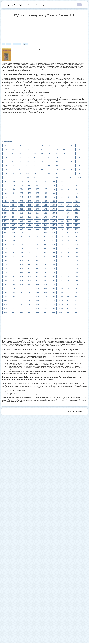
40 (35, 157)
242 (69, 233)
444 (37, 312)
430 (21, 308)
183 (5, 213)
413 (45, 300)
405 (61, 296)
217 (29, 225)
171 (69, 205)
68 (79, 165)
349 (29, 276)
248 (29, 237)
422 (37, 304)
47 (6, 161)
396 (69, 292)
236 (21, 233)
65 (57, 165)
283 (61, 249)
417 (76, 300)
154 (13, 201)
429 (13, 308)
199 (53, 217)
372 (45, 284)
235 (13, 233)
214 (5, 225)
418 (5, 304)
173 (5, 209)
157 (37, 201)
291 (45, 253)
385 (61, 288)
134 (13, 193)
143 (5, 197)
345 (76, 272)
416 (69, 300)
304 (69, 257)
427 (76, 304)
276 (5, 249)
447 (61, 312)
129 (53, 189)
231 (61, 229)
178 (45, 209)
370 (29, 284)
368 (13, 284)
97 (49, 177)
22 (71, 149)
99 (64, 177)
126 (37, 189)
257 (21, 241)
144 (13, 197)
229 (45, 229)
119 (61, 185)
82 (20, 173)
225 (13, 229)
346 (5, 276)
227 (29, 229)
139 (53, 193)
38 (20, 157)
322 (53, 265)
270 (37, 245)
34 (79, 153)
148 (45, 197)
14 (13, 149)
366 (76, 280)
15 (20, 149)
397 (76, 292)
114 (21, 185)
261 (53, 241)
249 (37, 237)
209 (45, 221)
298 (21, 257)
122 (5, 189)
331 (45, 268)
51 (35, 161)
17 (35, 149)
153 (5, 201)
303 (61, 257)
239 (45, 233)
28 (35, 153)
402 (37, 296)
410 (21, 300)
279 (29, 249)
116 (37, 185)
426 (69, 304)
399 (13, 296)
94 (27, 177)
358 (21, 280)
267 (13, 245)
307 (13, 261)
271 (45, 245)
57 (79, 161)
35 (6, 157)
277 (13, 249)
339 (29, 272)
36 (13, 157)
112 (5, 185)
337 (13, 272)
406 (69, 296)
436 (69, 308)
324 (69, 265)
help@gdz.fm (81, 639)
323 (61, 265)
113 (13, 185)
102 (5, 181)
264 (76, 241)
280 (37, 249)
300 (37, 257)
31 (57, 153)
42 (49, 157)
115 (29, 185)
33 (71, 153)
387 (76, 288)
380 (21, 288)
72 (27, 169)
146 (29, 197)
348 (21, 276)
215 (13, 225)
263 (69, 241)
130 (61, 189)
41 (42, 157)
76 (57, 169)
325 (76, 265)
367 (5, 284)
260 (45, 241)
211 (61, 221)
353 (61, 276)
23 (79, 149)
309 (29, 261)
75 (49, 169)
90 (79, 173)
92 (13, 177)
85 (42, 173)
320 (37, 265)
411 (29, 300)
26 (20, 153)
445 (45, 312)
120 (69, 185)
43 (57, 157)
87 (57, 173)
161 (69, 201)
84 (35, 173)
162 (76, 201)
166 (29, 205)
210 (53, 221)
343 (61, 272)
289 (29, 253)
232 (69, 229)
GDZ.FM (15, 5)
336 (5, 272)
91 (6, 177)
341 (45, 272)
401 (29, 296)
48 (13, 161)
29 (42, 153)
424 (53, 304)
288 (21, 253)
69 (6, 169)
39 (27, 157)
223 (76, 225)
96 (42, 177)
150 (61, 197)
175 (21, 209)
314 (69, 261)
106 (37, 181)
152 (76, 197)
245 (5, 237)
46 (79, 157)
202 (76, 217)
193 (5, 217)
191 (69, 213)
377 (5, 288)
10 (71, 145)
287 (13, 253)
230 (53, 229)
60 (20, 165)
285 (76, 249)
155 (21, 201)
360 (37, 280)
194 (13, 217)
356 (5, 280)
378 (13, 288)
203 (5, 221)
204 (13, 221)
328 (21, 268)
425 (61, 304)
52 (42, 161)
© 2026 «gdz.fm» (73, 639)
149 (53, 197)
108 (53, 181)
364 (61, 280)
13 (6, 149)
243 (76, 233)
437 (76, 308)
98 (57, 177)
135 (21, 193)
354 (69, 276)
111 (76, 181)
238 (37, 233)
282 (53, 249)
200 (61, 217)
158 (45, 201)
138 (45, 193)
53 (49, 161)
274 (69, 245)
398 (5, 296)
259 (37, 241)
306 (5, 261)
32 (64, 153)
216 (21, 225)
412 (37, 300)
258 (29, 241)
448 (69, 312)
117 (45, 185)
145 (21, 197)
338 (21, 272)
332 (53, 268)
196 (29, 217)
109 (61, 181)
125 (29, 189)
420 (21, 304)
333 (61, 268)
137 (37, 193)
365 (69, 280)
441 (13, 312)
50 (27, 161)
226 (21, 229)
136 (29, 193)
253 (69, 237)
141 (69, 193)
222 (69, 225)
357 (13, 280)
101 (79, 177)
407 (76, 296)
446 (53, 312)
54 (57, 161)
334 (69, 268)
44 (64, 157)
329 (29, 268)
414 (53, 300)
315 (76, 261)
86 (49, 173)
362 (53, 280)
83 (27, 173)
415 (61, 300)
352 (53, 276)
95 (35, 177)
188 (45, 213)
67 (71, 165)
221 (61, 225)
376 (76, 284)
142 (76, 193)
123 (13, 189)
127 (45, 189)
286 (5, 253)
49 (20, 161)
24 (6, 153)
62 (35, 165)
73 (35, 169)
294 (69, 253)
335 (76, 268)
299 (29, 257)
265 (5, 245)
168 (45, 205)
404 (53, 296)
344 (69, 272)
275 (76, 245)
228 (37, 229)
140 (61, 193)
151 (69, 197)
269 (29, 245)
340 (37, 272)
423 (45, 304)
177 (37, 209)
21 (64, 149)
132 (76, 189)
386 (69, 288)
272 (53, 245)
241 (61, 233)
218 (37, 225)
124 (21, 189)
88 (64, 173)
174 (13, 209)
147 (37, 197)
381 (29, 288)
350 (37, 276)
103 (13, 181)
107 (45, 181)
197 (37, 217)
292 (53, 253)
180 (61, 209)
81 (13, 173)
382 (37, 288)
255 (5, 241)
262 (61, 241)
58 (6, 165)
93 (20, 177)
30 (49, 153)
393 (45, 292)
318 (21, 265)
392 (37, 292)
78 (71, 169)
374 (61, 284)
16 (27, 149)
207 (37, 221)
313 (61, 261)
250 (45, 237)
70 (13, 169)
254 (76, 237)
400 (21, 296)
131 (69, 189)
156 (29, 201)
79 (79, 169)
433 (45, 308)
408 (5, 300)
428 (5, 308)
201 (69, 217)
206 (29, 221)
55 (64, 161)
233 (76, 229)
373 (53, 284)
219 (45, 225)
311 (45, 261)
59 (13, 165)
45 (71, 157)
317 (13, 265)
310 (37, 261)
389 (13, 292)
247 (21, 237)
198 (45, 217)
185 (21, 213)
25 (13, 153)
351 (45, 276)
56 (71, 161)
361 (45, 280)
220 (53, 225)
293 (61, 253)
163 (5, 205)
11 (79, 145)
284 (69, 249)
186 (29, 213)
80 (6, 173)
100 (71, 177)
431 (29, 308)
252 (61, 237)
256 (13, 241)
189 (53, 213)
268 (21, 245)
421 (29, 304)
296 (5, 257)
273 (61, 245)
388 (5, 292)
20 (57, 149)
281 (45, 249)
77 (64, 169)
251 (53, 237)
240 (53, 233)
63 (42, 165)
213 (76, 221)
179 (53, 209)
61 (27, 165)
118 (53, 185)
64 (49, 165)
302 (53, 257)
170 (61, 205)
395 (61, 292)
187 (37, 213)
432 (37, 308)
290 (37, 253)
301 (45, 257)
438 (5, 312)
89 (71, 173)
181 (69, 209)
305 (76, 257)
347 (13, 276)
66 (64, 165)
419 (13, 304)
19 (49, 149)
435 (61, 308)
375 (69, 284)
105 (29, 181)
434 (53, 308)
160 (61, 201)
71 (20, 169)
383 (45, 288)
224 (5, 229)
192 (76, 213)
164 (13, 205)
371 (37, 284)
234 (5, 233)
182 (76, 209)
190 (61, 213)
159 (53, 201)
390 (21, 292)
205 (21, 221)
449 (76, 312)
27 (27, 153)
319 (29, 265)
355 (76, 276)
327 (13, 268)
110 (69, 181)
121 (76, 185)
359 (29, 280)
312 (53, 261)
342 (53, 272)
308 (21, 261)
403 (45, 296)
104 (21, 181)
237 (29, 233)
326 (5, 268)
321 (45, 265)
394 (53, 292)
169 (53, 205)
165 (21, 205)
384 (53, 288)
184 (13, 213)
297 (13, 257)
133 (5, 193)
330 (37, 268)
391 (29, 292)
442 (21, 312)
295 (76, 253)
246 (13, 237)
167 (37, 205)
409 (13, 300)
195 (21, 217)
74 (42, 169)
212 (69, 221)
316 (5, 265)
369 (21, 284)
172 (76, 205)
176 (29, 209)
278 (21, 249)
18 (42, 149)
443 (29, 312)
